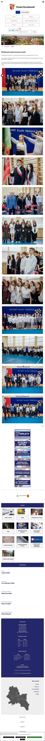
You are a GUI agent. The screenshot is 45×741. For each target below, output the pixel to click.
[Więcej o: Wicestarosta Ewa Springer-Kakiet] (20, 580)
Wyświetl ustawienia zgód (20, 737)
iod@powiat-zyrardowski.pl (26, 670)
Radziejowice (36, 689)
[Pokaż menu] (43, 2)
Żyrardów (37, 681)
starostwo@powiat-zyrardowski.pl (22, 664)
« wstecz (42, 423)
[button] (2, 2)
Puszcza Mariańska (35, 686)
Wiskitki (37, 691)
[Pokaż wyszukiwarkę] (19, 26)
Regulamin (22, 719)
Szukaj (34, 29)
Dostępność (22, 724)
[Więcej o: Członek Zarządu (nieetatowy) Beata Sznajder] (20, 600)
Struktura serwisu (22, 714)
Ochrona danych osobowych (9, 737)
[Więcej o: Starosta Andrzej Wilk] (20, 570)
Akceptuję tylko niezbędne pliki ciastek (34, 737)
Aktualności (6, 44)
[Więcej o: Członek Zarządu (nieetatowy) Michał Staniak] (20, 611)
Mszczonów (37, 684)
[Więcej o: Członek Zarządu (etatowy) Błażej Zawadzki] (20, 590)
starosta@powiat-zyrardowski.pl (22, 663)
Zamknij (22, 739)
